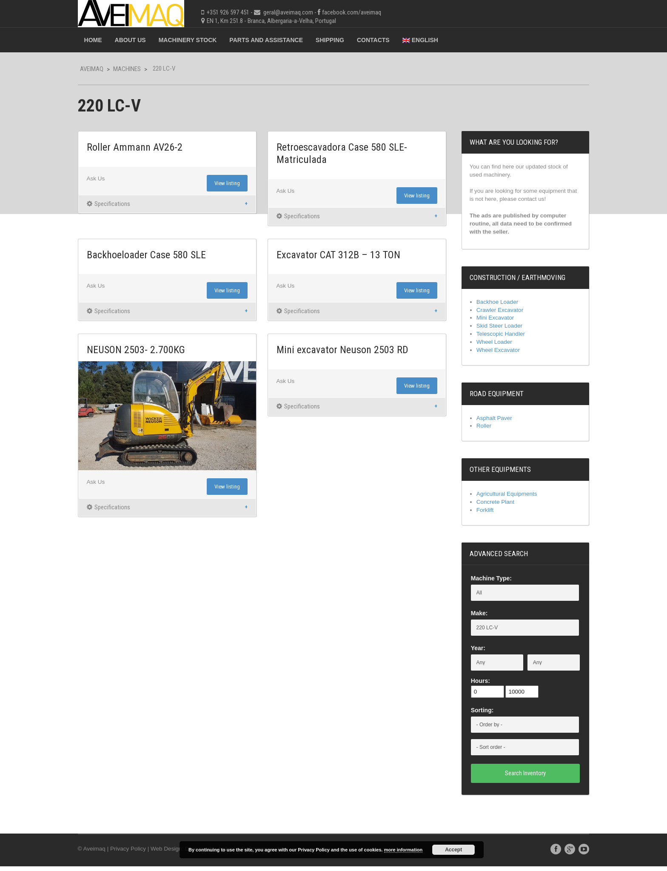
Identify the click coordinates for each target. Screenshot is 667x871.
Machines (140, 69)
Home (106, 40)
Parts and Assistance (279, 40)
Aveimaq (105, 69)
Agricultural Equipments (501, 498)
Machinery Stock (201, 40)
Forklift (478, 514)
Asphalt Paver (488, 422)
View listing (231, 183)
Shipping (343, 40)
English (433, 40)
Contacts (386, 40)
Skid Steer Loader (493, 329)
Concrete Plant (489, 506)
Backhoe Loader (491, 303)
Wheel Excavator (492, 354)
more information (403, 849)
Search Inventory (515, 778)
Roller (477, 430)
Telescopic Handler (495, 337)
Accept (453, 850)
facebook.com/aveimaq (364, 12)
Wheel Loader (488, 345)
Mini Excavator (489, 320)
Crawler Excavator (494, 312)
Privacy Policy (143, 853)
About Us (143, 40)
